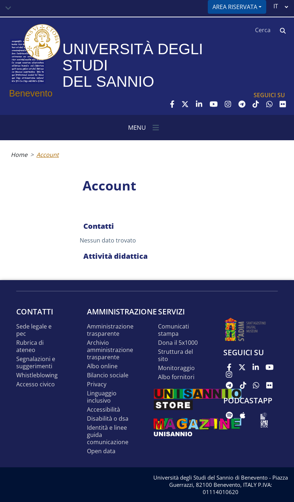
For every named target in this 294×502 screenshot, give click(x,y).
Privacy (96, 384)
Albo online (102, 366)
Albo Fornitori (176, 377)
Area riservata (234, 7)
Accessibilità (103, 409)
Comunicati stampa (173, 330)
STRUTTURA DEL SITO (175, 355)
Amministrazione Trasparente (110, 330)
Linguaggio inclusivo (102, 397)
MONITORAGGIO (176, 368)
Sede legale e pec (34, 330)
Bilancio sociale (107, 375)
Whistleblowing (37, 375)
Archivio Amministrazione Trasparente (110, 350)
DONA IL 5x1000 (178, 343)
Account (47, 155)
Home (19, 155)
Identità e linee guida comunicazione (107, 435)
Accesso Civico (35, 384)
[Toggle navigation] (8, 8)
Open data (101, 451)
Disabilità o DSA (107, 418)
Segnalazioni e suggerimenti (35, 362)
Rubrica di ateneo (30, 346)
